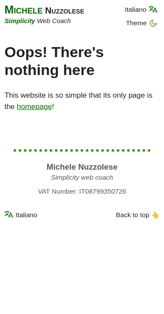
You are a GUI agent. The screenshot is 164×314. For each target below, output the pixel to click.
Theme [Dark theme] (141, 23)
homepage (34, 106)
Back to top (138, 214)
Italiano (135, 9)
